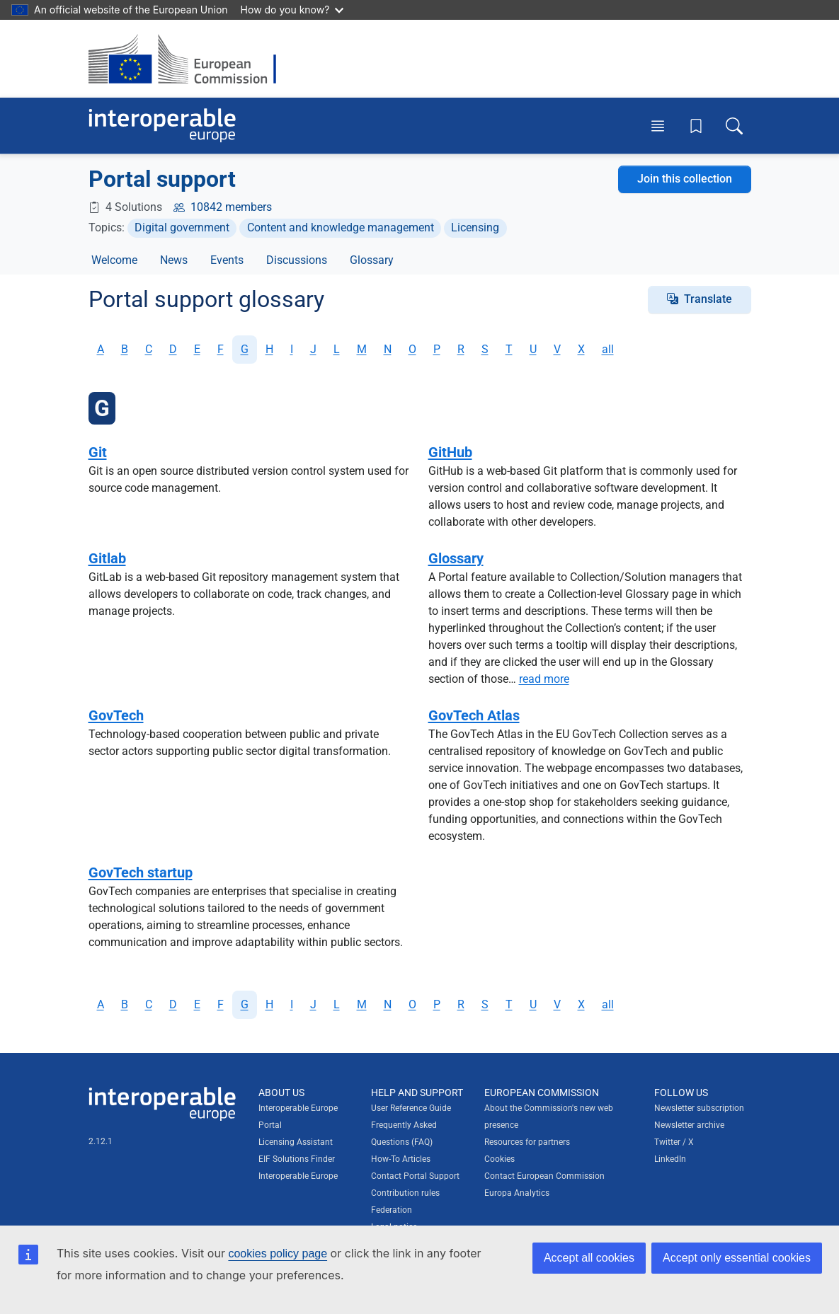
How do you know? (292, 10)
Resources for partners (527, 1142)
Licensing (475, 227)
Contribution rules (405, 1193)
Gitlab (107, 558)
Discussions (296, 260)
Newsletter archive (689, 1125)
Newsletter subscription (699, 1108)
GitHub (450, 452)
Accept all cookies (589, 1258)
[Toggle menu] (658, 125)
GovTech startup (141, 872)
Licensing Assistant (295, 1142)
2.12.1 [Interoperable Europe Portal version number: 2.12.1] (101, 1141)
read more (544, 679)
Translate (708, 299)
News (174, 260)
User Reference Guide (411, 1108)
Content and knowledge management (340, 227)
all (608, 349)
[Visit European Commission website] (189, 59)
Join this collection (684, 178)
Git (98, 452)
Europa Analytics (516, 1193)
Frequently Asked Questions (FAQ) (404, 1133)
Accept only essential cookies (737, 1258)
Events (227, 260)
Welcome (114, 260)
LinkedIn (670, 1159)
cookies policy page (277, 1253)
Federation (391, 1210)
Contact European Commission (544, 1176)
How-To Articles (400, 1159)
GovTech (116, 715)
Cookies (499, 1159)
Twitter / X (674, 1142)
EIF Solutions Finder (296, 1159)
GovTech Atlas (474, 715)
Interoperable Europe (298, 1176)
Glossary (372, 260)
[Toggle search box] (734, 125)
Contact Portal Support (415, 1176)
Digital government (182, 227)
